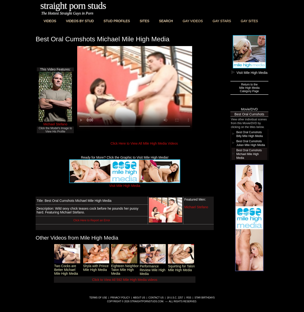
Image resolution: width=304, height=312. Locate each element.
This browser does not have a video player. (134, 89)
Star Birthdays (205, 297)
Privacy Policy (120, 297)
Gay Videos (193, 21)
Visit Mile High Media (124, 184)
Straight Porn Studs (73, 5)
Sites (144, 21)
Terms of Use (98, 297)
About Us (139, 297)
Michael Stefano (55, 124)
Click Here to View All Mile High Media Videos (144, 143)
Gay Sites (249, 21)
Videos (50, 21)
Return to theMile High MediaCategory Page (249, 88)
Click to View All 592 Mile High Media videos (124, 280)
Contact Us (156, 297)
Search (166, 21)
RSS (188, 297)
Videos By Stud (80, 21)
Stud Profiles (117, 21)
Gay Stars (222, 21)
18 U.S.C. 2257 (175, 297)
